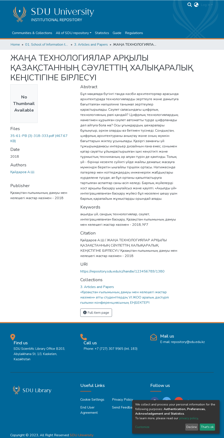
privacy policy (188, 418)
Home (15, 44)
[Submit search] (190, 5)
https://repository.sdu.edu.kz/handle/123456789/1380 (122, 271)
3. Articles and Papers (91, 44)
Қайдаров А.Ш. (22, 172)
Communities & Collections (32, 33)
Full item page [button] (96, 312)
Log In (205, 4)
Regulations (134, 33)
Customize (142, 427)
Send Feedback (124, 407)
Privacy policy (122, 399)
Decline (191, 427)
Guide (117, 33)
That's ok (207, 427)
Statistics (102, 33)
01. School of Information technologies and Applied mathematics (47, 44)
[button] (196, 4)
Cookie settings (92, 399)
